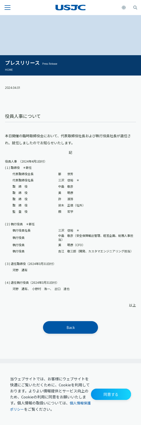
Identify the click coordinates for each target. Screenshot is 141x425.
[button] (111, 394)
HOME (9, 69)
